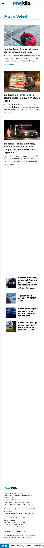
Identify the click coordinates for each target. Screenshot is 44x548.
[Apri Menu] (3, 3)
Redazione (9, 64)
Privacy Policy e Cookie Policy (15, 531)
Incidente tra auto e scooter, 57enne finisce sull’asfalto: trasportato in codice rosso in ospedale (20, 148)
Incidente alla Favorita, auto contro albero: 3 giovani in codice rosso (22, 98)
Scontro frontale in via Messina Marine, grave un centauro (21, 50)
